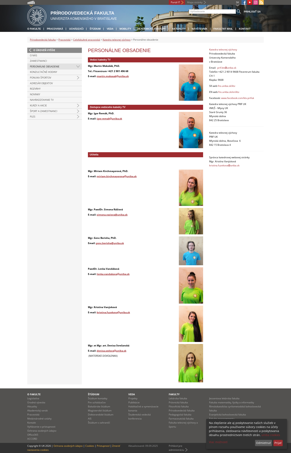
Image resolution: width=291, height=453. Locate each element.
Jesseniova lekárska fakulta (224, 398)
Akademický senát (37, 410)
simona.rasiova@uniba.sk (112, 214)
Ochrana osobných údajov (41, 430)
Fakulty (174, 394)
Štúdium (95, 28)
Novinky (35, 94)
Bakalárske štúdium (99, 406)
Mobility (125, 28)
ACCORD (32, 438)
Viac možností (218, 442)
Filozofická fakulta (179, 406)
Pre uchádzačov (97, 402)
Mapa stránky (194, 2)
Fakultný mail (223, 28)
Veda (110, 28)
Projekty (132, 398)
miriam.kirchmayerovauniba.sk (117, 176)
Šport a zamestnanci (43, 111)
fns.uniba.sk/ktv (226, 86)
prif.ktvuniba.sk (226, 67)
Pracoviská (55, 28)
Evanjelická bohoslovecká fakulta (227, 414)
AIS (90, 418)
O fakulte (34, 28)
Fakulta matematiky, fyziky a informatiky (231, 402)
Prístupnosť (103, 446)
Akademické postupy (151, 28)
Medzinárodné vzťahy (39, 418)
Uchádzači (76, 28)
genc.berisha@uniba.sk (110, 243)
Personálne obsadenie (44, 66)
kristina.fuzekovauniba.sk (113, 312)
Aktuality (179, 28)
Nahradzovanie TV (42, 100)
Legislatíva (33, 398)
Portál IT (175, 2)
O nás (33, 55)
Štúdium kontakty (97, 398)
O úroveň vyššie (44, 50)
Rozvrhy (35, 88)
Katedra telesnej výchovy (117, 39)
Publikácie (134, 402)
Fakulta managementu (221, 418)
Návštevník (199, 28)
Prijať (278, 443)
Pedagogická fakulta (180, 414)
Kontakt (245, 28)
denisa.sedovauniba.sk (111, 350)
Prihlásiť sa (252, 11)
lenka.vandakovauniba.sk (113, 274)
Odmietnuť (263, 443)
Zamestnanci (38, 61)
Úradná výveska (36, 402)
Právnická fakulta (178, 402)
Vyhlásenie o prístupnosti (41, 426)
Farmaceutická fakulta (181, 418)
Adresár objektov (41, 83)
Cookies (89, 446)
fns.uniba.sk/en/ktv (228, 92)
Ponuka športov (40, 77)
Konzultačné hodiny (43, 72)
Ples (32, 116)
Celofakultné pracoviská (86, 39)
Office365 (32, 434)
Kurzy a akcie (38, 105)
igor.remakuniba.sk (109, 118)
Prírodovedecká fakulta (43, 39)
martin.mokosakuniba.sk (113, 76)
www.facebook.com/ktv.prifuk (237, 98)
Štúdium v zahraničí (99, 422)
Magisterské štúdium (100, 410)
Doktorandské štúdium (100, 414)
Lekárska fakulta (178, 398)
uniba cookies (270, 435)
